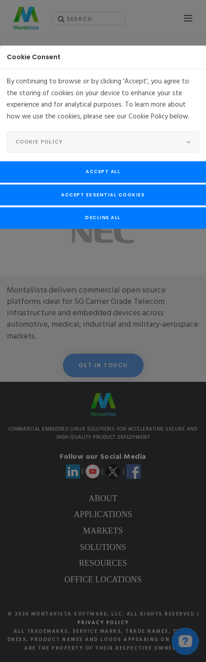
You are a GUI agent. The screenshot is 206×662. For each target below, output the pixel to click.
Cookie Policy (39, 142)
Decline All (103, 217)
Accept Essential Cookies (103, 194)
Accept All (103, 171)
